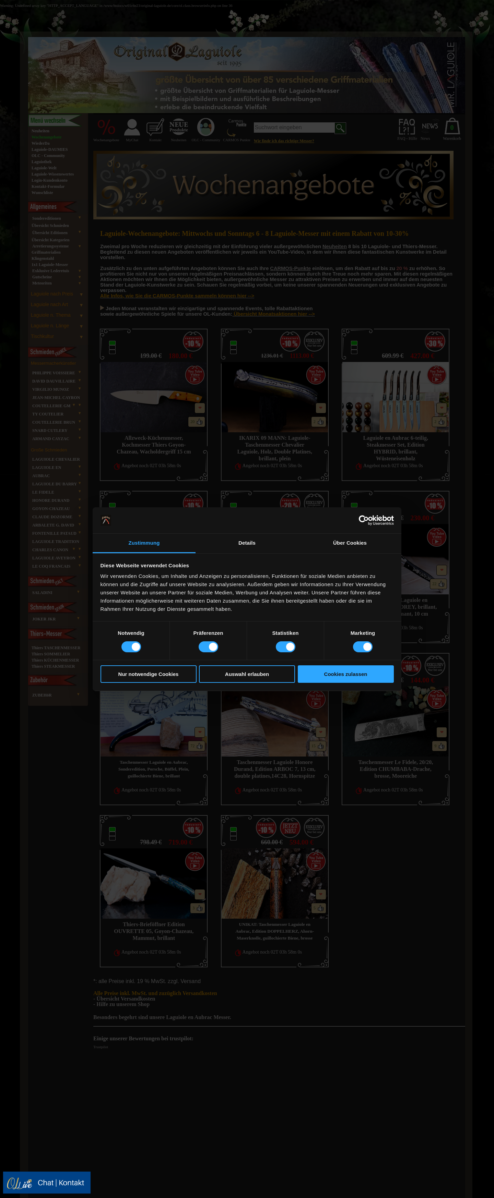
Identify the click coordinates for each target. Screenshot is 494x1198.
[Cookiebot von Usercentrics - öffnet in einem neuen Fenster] (364, 520)
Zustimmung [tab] (144, 543)
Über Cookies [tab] (350, 543)
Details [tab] (247, 543)
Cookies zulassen (345, 674)
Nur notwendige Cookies (148, 674)
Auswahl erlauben (247, 674)
